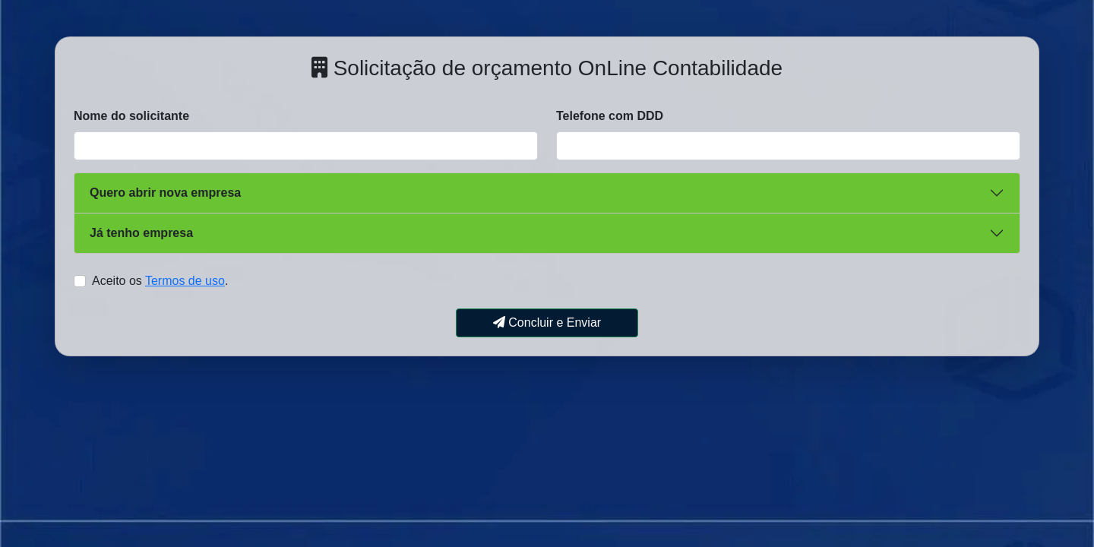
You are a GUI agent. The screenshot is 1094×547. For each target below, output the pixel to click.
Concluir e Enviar (547, 322)
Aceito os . (160, 280)
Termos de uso (185, 280)
